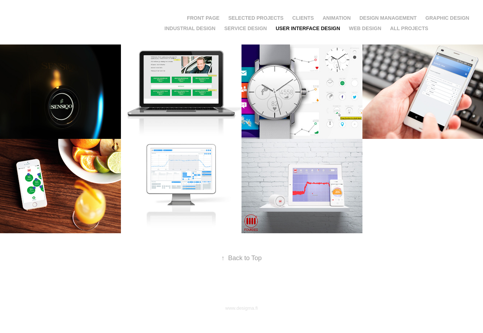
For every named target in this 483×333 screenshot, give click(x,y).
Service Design (245, 28)
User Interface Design (308, 28)
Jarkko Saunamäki (50, 16)
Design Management (388, 18)
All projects (409, 28)
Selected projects (255, 18)
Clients (303, 18)
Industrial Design (189, 28)
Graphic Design (447, 18)
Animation (337, 18)
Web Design (365, 28)
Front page (203, 18)
